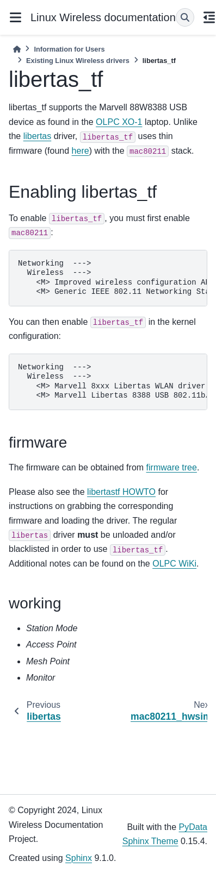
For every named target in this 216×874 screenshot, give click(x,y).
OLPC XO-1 (119, 122)
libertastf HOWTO (121, 491)
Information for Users (69, 49)
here (80, 150)
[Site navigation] (15, 17)
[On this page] (209, 17)
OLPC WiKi (174, 563)
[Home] (17, 49)
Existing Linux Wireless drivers (77, 60)
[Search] (185, 17)
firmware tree (171, 467)
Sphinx (78, 858)
